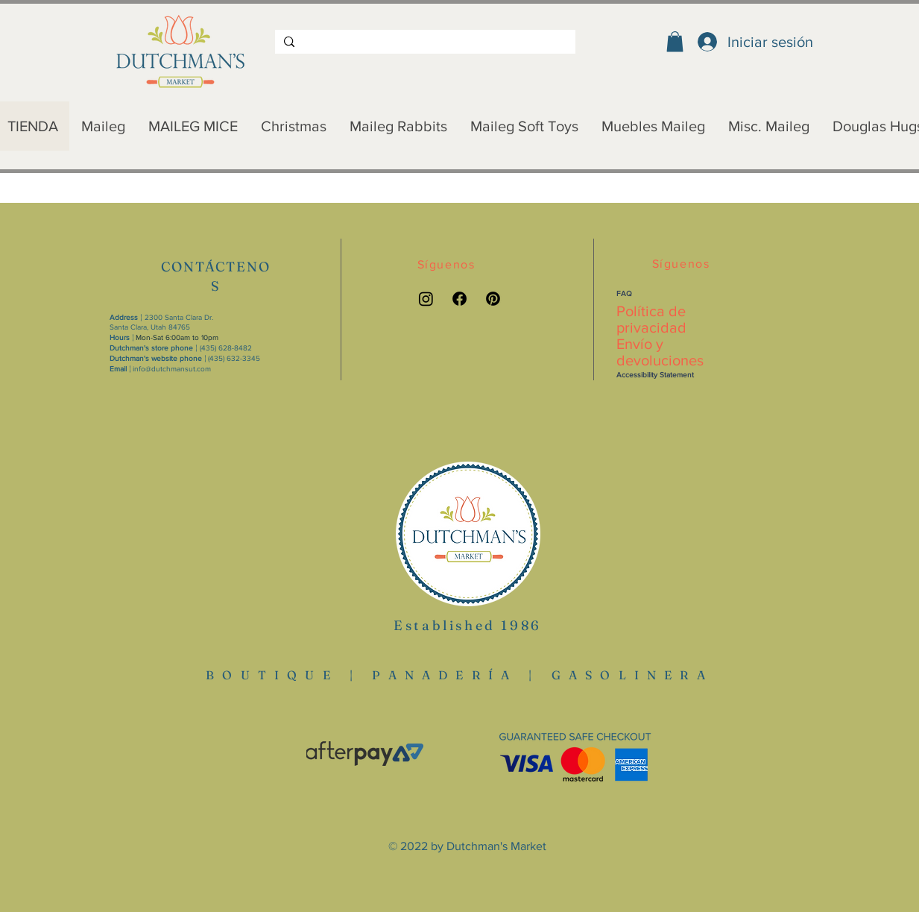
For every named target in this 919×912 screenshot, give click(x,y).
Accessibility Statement (655, 375)
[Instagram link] (426, 298)
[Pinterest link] (493, 298)
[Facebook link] (459, 298)
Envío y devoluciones (660, 352)
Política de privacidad (651, 319)
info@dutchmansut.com (172, 369)
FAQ (624, 293)
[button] (674, 41)
